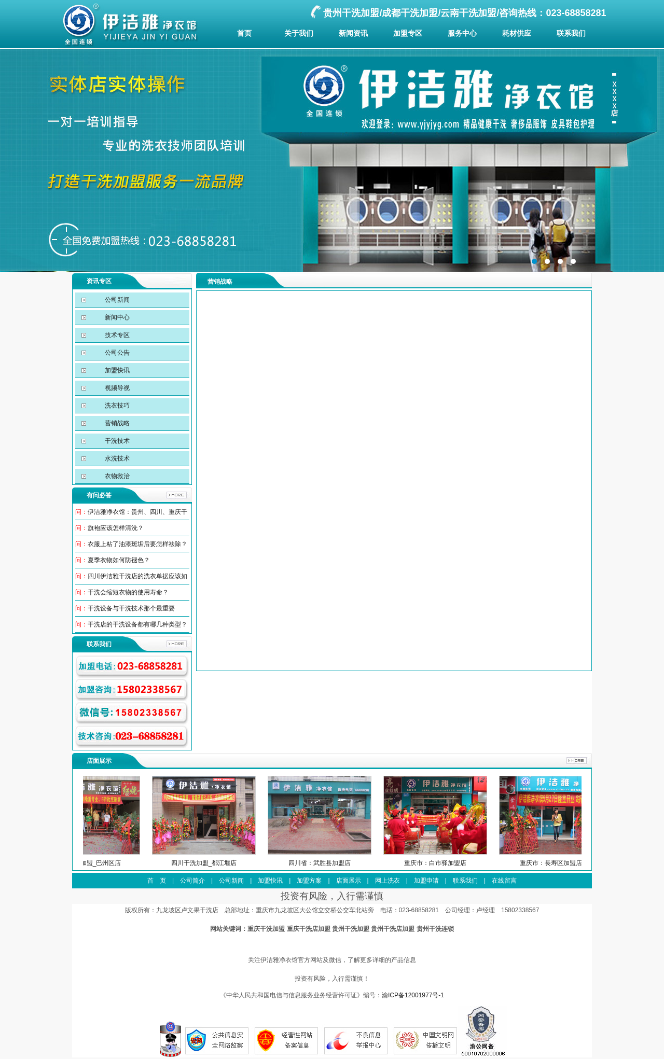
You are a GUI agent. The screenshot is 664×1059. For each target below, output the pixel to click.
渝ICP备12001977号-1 (413, 995)
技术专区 (116, 335)
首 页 (156, 880)
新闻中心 (116, 317)
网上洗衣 (387, 880)
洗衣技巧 (116, 405)
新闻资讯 (353, 33)
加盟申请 (426, 880)
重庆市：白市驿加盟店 (453, 863)
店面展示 (348, 880)
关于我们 (298, 33)
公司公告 (116, 352)
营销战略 (116, 423)
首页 (244, 33)
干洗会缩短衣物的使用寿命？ (128, 592)
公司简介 (192, 880)
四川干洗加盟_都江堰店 (222, 863)
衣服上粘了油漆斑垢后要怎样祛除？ (137, 544)
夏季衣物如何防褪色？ (119, 560)
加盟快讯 (116, 370)
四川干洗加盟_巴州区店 (106, 863)
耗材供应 (516, 33)
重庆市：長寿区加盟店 (568, 863)
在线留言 (504, 880)
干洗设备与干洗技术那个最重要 (131, 608)
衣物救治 (116, 476)
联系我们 (571, 33)
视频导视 (116, 388)
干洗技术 (116, 440)
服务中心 (462, 33)
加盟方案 (309, 880)
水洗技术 (116, 458)
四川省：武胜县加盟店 (337, 863)
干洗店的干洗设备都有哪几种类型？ (137, 624)
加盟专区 (407, 33)
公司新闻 (116, 299)
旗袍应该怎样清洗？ (116, 528)
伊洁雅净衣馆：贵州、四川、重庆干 (137, 511)
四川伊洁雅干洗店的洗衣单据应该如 (137, 576)
